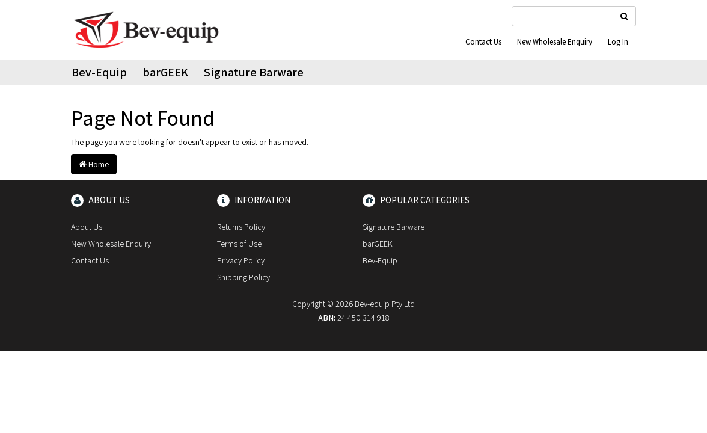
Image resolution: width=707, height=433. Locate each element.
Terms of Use (239, 243)
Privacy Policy (241, 260)
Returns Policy (241, 226)
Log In (618, 42)
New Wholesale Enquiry (554, 42)
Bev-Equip (99, 72)
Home (94, 164)
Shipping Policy (243, 277)
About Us (86, 226)
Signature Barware (254, 72)
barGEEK (165, 72)
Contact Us (483, 42)
